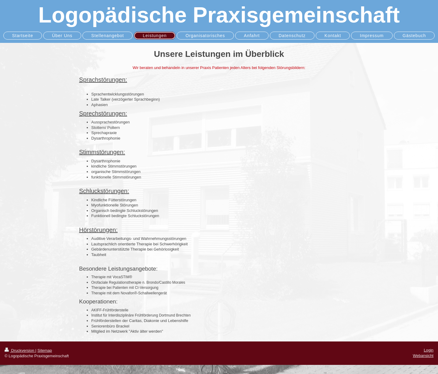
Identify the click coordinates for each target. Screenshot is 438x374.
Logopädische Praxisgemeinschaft (219, 15)
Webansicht (423, 355)
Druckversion (20, 350)
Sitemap (44, 350)
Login (428, 350)
